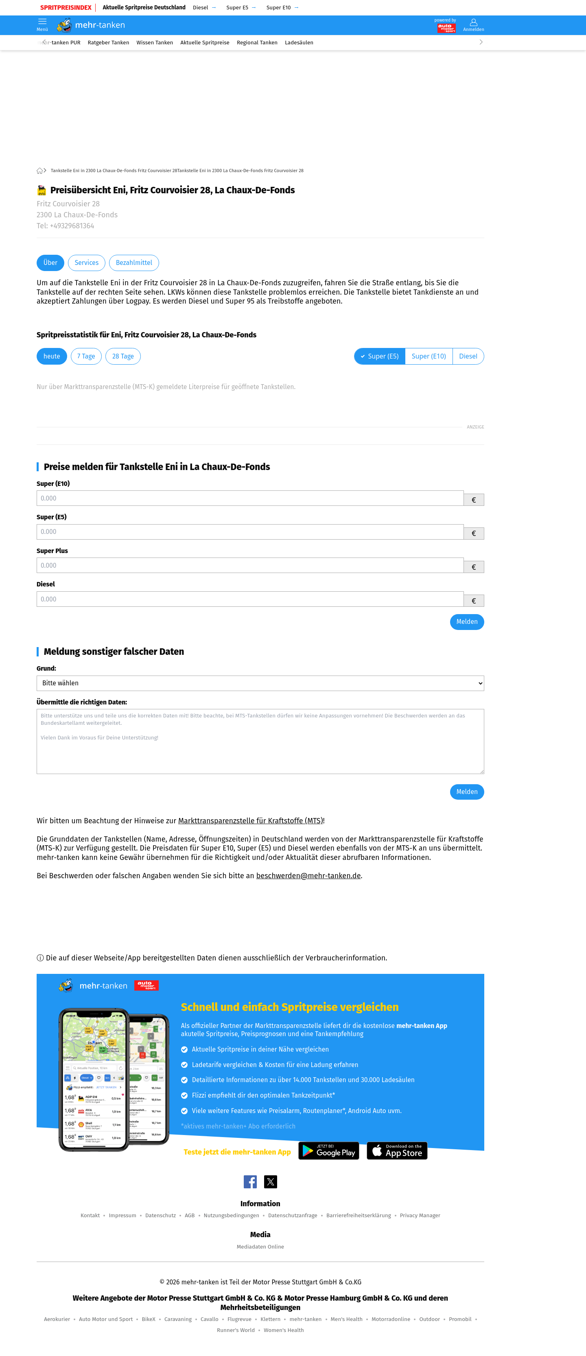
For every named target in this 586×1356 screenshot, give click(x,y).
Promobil (460, 1319)
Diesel (46, 584)
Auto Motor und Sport (106, 1319)
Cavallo (210, 1319)
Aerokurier (57, 1319)
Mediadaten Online (260, 1246)
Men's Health (347, 1319)
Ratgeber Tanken (108, 42)
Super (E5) (51, 517)
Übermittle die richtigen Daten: (82, 702)
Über (50, 263)
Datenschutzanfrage (292, 1215)
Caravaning (178, 1319)
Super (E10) (53, 484)
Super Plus (52, 551)
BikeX (148, 1319)
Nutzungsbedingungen (232, 1215)
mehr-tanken (305, 1319)
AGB (190, 1215)
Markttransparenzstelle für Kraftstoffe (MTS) (250, 820)
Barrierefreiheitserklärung (358, 1215)
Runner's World (236, 1330)
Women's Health (284, 1330)
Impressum (122, 1215)
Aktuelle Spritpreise (205, 42)
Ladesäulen (299, 42)
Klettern (270, 1319)
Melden (467, 622)
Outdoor (429, 1319)
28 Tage (123, 356)
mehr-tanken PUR (59, 42)
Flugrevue (239, 1319)
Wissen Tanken (155, 42)
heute (52, 356)
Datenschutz (160, 1215)
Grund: (46, 668)
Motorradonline (391, 1319)
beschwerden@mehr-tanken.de (308, 875)
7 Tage (86, 356)
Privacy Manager (420, 1215)
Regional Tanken (257, 42)
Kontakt (90, 1215)
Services (87, 263)
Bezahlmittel (134, 263)
